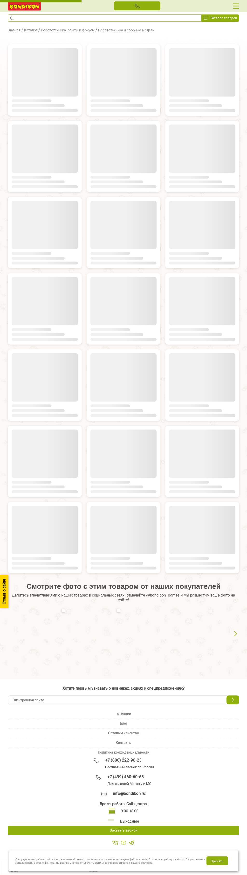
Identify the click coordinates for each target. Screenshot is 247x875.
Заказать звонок (123, 831)
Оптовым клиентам (123, 733)
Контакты (123, 743)
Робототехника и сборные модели (137, 30)
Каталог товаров (220, 18)
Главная (15, 30)
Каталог (33, 30)
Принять (217, 861)
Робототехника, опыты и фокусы (73, 30)
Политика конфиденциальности (123, 752)
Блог (123, 723)
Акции (123, 714)
